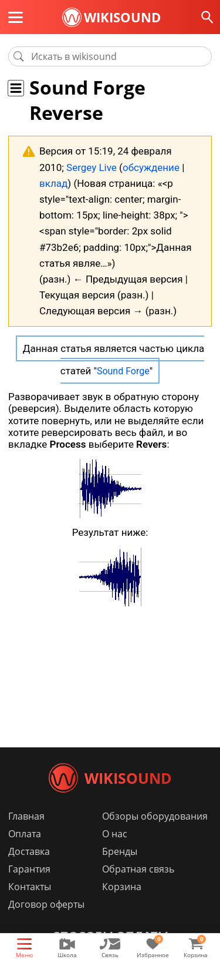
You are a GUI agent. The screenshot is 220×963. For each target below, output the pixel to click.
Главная (26, 816)
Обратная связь (138, 869)
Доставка (29, 851)
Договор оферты (46, 904)
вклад (53, 183)
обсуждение (151, 167)
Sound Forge (123, 371)
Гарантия (29, 869)
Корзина (121, 886)
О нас (114, 833)
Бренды (119, 851)
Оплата (24, 833)
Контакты (29, 886)
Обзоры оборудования (155, 816)
